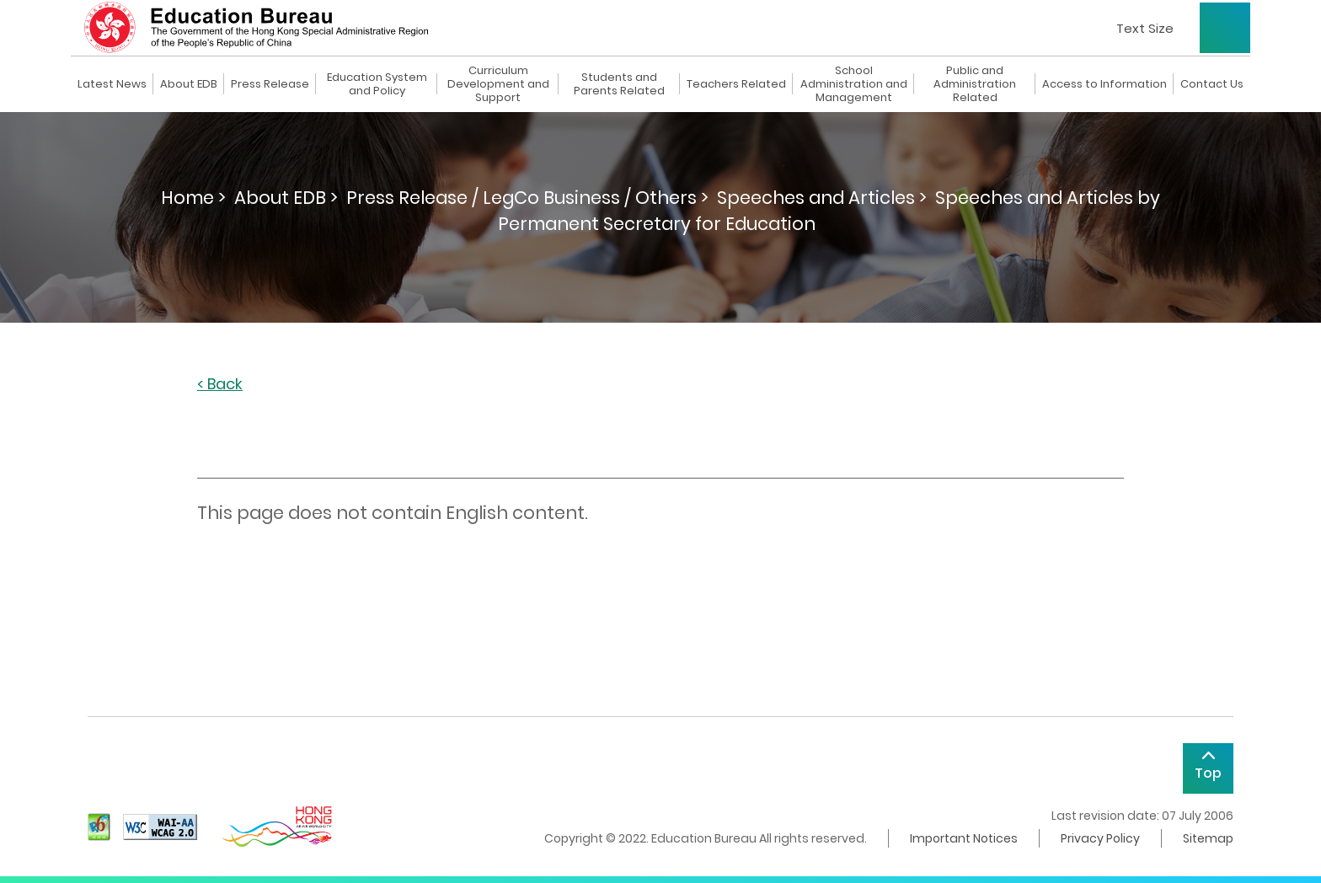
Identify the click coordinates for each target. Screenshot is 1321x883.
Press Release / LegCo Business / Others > (527, 197)
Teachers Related (736, 84)
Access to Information (1104, 84)
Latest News (112, 84)
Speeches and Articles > (822, 197)
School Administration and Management (853, 84)
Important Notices (964, 838)
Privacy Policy (1100, 838)
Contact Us (1211, 84)
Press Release (270, 84)
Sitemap (1208, 838)
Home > (193, 197)
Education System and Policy (377, 84)
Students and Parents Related (619, 84)
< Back (220, 384)
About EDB (188, 84)
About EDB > (286, 197)
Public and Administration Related (974, 84)
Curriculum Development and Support (498, 84)
